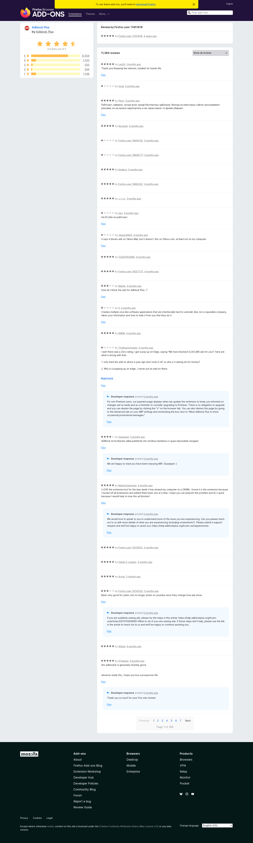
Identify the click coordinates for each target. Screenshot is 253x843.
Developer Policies (85, 783)
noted (50, 826)
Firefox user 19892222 (130, 184)
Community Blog (84, 789)
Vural (121, 86)
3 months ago (133, 64)
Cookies (37, 818)
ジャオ (121, 198)
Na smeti (123, 126)
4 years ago (150, 36)
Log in (229, 3)
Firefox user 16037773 (130, 271)
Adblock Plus (41, 27)
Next (188, 720)
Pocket (184, 783)
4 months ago (131, 213)
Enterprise (133, 771)
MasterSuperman (127, 485)
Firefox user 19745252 (130, 591)
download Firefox (146, 4)
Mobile (131, 765)
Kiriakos (122, 169)
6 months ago (134, 646)
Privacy (24, 818)
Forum (77, 795)
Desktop (132, 759)
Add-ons (79, 753)
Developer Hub (83, 777)
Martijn (122, 286)
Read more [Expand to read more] (107, 378)
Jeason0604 (125, 235)
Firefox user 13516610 (130, 547)
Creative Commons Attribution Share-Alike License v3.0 (129, 826)
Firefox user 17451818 (130, 36)
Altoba (121, 646)
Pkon (121, 100)
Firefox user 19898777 (130, 155)
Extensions (75, 13)
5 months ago (146, 347)
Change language (189, 825)
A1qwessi (123, 661)
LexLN (121, 64)
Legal (49, 818)
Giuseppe (123, 437)
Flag (103, 75)
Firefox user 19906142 (130, 140)
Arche (121, 576)
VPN (183, 765)
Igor (120, 213)
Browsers (186, 759)
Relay (183, 771)
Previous (144, 720)
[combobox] (210, 12)
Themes (90, 13)
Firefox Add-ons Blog (87, 765)
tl (119, 308)
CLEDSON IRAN (126, 257)
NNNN (121, 333)
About (77, 759)
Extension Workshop (87, 771)
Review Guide (82, 807)
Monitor (185, 777)
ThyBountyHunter (127, 347)
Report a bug (82, 801)
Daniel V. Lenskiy (127, 562)
